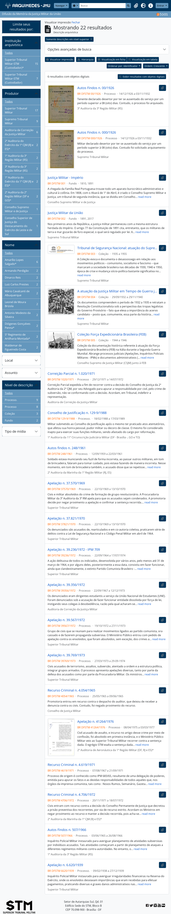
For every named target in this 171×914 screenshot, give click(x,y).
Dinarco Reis (21, 278)
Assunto (11, 372)
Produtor (12, 93)
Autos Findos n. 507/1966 (67, 830)
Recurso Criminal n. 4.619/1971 (71, 765)
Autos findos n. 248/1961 (67, 448)
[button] (136, 5)
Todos (9, 53)
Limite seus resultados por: (21, 27)
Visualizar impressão (59, 59)
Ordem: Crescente (154, 66)
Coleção (21, 414)
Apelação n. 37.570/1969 (66, 483)
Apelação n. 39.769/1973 (66, 655)
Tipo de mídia (15, 431)
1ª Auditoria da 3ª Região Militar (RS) (21, 158)
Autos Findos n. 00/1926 (95, 88)
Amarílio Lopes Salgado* (21, 262)
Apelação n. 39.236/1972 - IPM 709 (74, 550)
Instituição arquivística (14, 43)
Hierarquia (85, 59)
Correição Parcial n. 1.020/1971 (71, 374)
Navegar (60, 5)
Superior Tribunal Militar (21, 110)
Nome (9, 245)
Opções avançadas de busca (69, 49)
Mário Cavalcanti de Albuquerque (21, 293)
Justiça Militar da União (65, 213)
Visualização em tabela (142, 59)
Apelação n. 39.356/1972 (66, 585)
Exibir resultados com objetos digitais (142, 76)
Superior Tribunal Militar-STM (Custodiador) (21, 78)
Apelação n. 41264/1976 (95, 722)
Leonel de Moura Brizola (21, 304)
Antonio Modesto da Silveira (21, 315)
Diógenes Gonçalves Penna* (21, 326)
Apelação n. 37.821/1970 (66, 518)
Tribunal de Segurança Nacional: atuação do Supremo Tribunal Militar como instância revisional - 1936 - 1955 (117, 248)
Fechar (76, 22)
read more (144, 197)
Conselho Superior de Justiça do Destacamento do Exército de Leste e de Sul (21, 226)
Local (9, 360)
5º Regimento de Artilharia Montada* (21, 336)
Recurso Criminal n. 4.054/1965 (71, 690)
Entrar (161, 5)
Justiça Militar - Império (65, 178)
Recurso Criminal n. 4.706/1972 (71, 795)
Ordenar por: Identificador (123, 66)
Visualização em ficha (111, 59)
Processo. (21, 400)
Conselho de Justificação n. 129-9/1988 (77, 413)
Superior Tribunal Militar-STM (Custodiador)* (21, 64)
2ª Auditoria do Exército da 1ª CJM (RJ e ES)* (21, 145)
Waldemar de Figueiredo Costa (21, 347)
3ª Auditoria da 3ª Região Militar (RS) (21, 168)
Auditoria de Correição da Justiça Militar (21, 132)
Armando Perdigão (21, 271)
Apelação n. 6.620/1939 (65, 865)
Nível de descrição (19, 385)
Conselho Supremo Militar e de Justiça (21, 209)
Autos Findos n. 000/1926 (96, 132)
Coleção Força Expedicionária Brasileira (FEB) (111, 334)
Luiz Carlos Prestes (21, 285)
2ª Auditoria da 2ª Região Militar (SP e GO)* (21, 196)
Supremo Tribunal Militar (21, 121)
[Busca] (102, 5)
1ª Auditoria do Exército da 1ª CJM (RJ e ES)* (21, 181)
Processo (21, 407)
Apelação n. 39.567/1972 (66, 620)
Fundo (21, 421)
